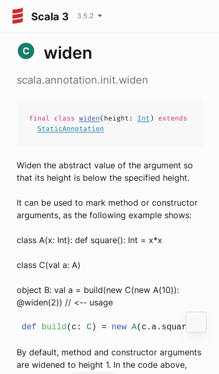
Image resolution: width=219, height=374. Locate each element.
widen (89, 118)
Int (143, 118)
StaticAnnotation (70, 128)
